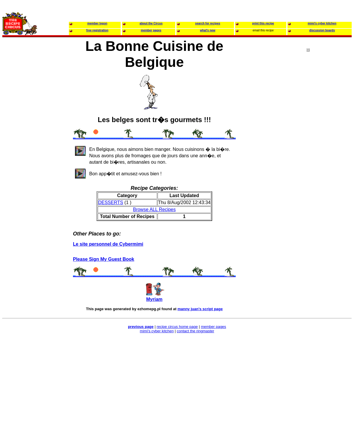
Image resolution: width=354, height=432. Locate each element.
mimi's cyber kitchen (157, 331)
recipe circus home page (177, 326)
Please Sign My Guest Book (103, 259)
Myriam (154, 299)
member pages (213, 326)
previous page (140, 326)
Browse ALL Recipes (154, 209)
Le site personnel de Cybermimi (108, 244)
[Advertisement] (330, 159)
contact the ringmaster (195, 331)
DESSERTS (110, 202)
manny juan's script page (200, 309)
